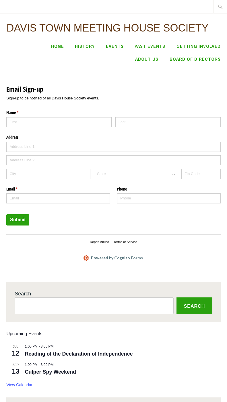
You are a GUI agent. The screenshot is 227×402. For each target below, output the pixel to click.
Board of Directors (195, 59)
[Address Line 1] (113, 147)
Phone (122, 189)
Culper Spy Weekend (50, 372)
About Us (146, 59)
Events (115, 46)
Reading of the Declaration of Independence (79, 354)
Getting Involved (198, 46)
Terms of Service (125, 242)
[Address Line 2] (113, 160)
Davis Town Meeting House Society (107, 28)
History (85, 46)
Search (23, 294)
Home (57, 46)
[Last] (168, 122)
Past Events (150, 46)
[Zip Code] (200, 174)
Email (18, 189)
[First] (59, 122)
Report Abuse (99, 242)
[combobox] (136, 174)
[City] (48, 174)
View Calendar (19, 385)
